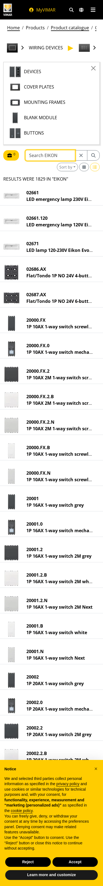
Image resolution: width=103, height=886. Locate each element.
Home (13, 28)
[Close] (93, 68)
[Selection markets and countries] (81, 10)
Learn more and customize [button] (51, 875)
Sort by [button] (65, 167)
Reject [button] (28, 862)
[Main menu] (93, 10)
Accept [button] (75, 862)
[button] (95, 768)
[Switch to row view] (95, 167)
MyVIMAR (42, 10)
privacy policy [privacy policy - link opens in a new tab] (67, 784)
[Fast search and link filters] (71, 10)
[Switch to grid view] (84, 167)
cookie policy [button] (21, 810)
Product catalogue (70, 28)
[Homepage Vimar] (7, 9)
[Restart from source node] (81, 155)
